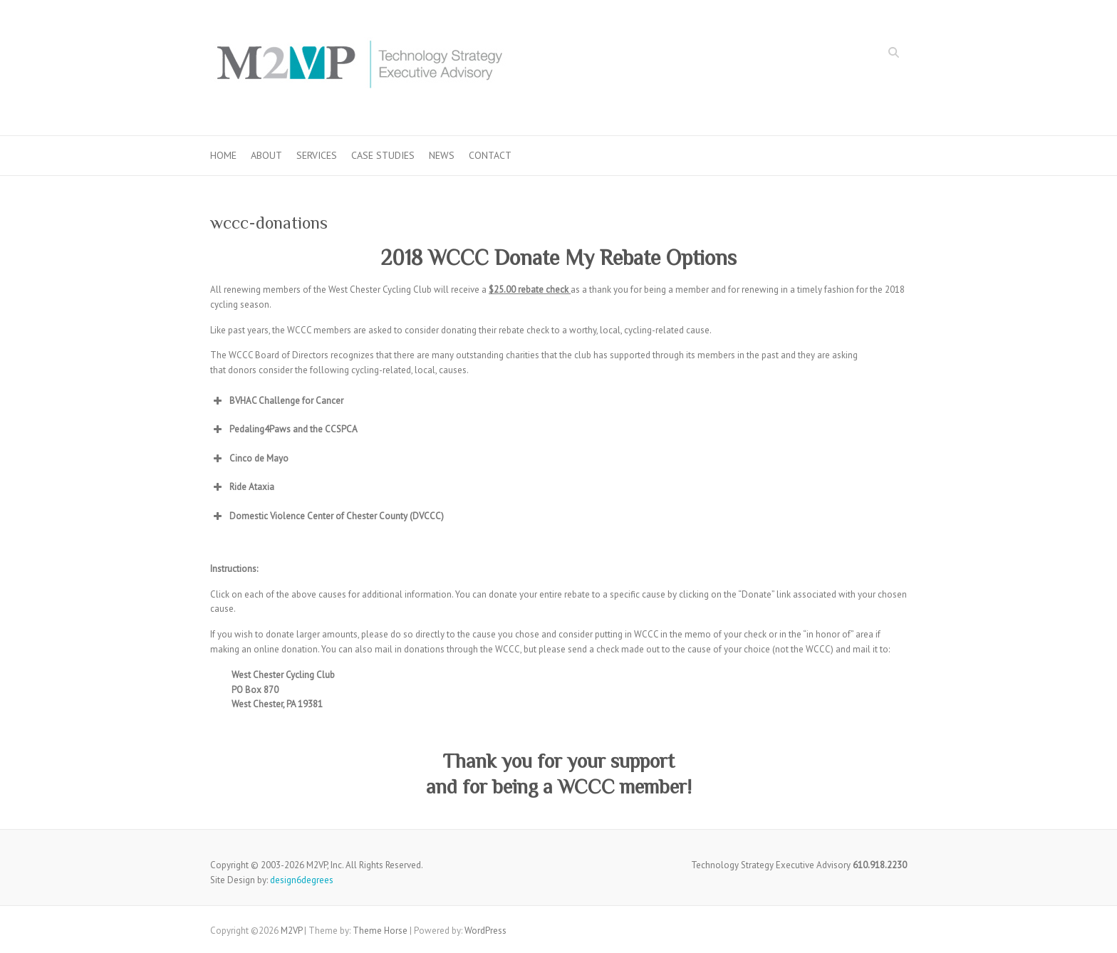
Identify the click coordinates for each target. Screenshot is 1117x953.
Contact (490, 155)
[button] (558, 401)
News (441, 155)
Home (223, 155)
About (266, 155)
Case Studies (383, 155)
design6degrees (301, 880)
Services (316, 155)
